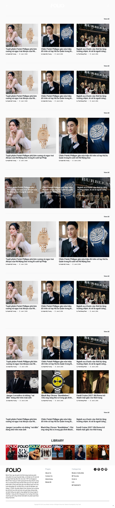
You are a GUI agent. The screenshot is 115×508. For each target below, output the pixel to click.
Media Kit (48, 482)
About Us (48, 473)
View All (106, 19)
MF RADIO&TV (76, 485)
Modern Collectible (78, 473)
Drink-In (74, 479)
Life (73, 482)
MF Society (75, 476)
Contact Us (48, 476)
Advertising (49, 479)
